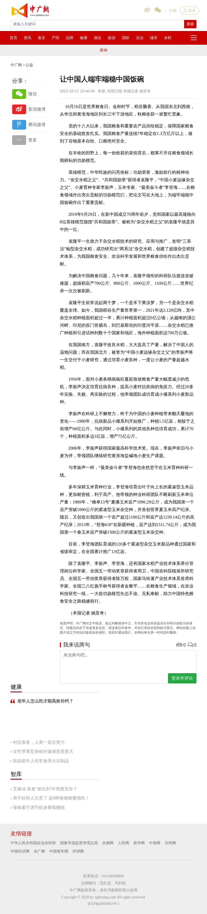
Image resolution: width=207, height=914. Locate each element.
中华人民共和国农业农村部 (33, 843)
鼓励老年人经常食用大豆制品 (41, 761)
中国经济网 (20, 851)
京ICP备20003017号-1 (103, 904)
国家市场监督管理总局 (79, 843)
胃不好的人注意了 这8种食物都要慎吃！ (51, 798)
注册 (173, 10)
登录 (190, 10)
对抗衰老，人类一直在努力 (39, 742)
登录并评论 (182, 678)
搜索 (190, 24)
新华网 (139, 843)
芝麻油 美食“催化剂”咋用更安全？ (45, 789)
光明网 (170, 843)
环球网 (78, 851)
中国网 (154, 843)
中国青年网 (58, 851)
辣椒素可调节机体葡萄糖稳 (39, 807)
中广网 (16, 65)
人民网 (123, 843)
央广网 (39, 851)
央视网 (107, 843)
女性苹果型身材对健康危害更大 (43, 751)
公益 (29, 65)
